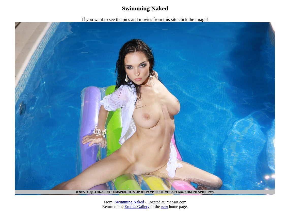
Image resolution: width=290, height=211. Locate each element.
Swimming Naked (129, 202)
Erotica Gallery (136, 206)
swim (164, 207)
